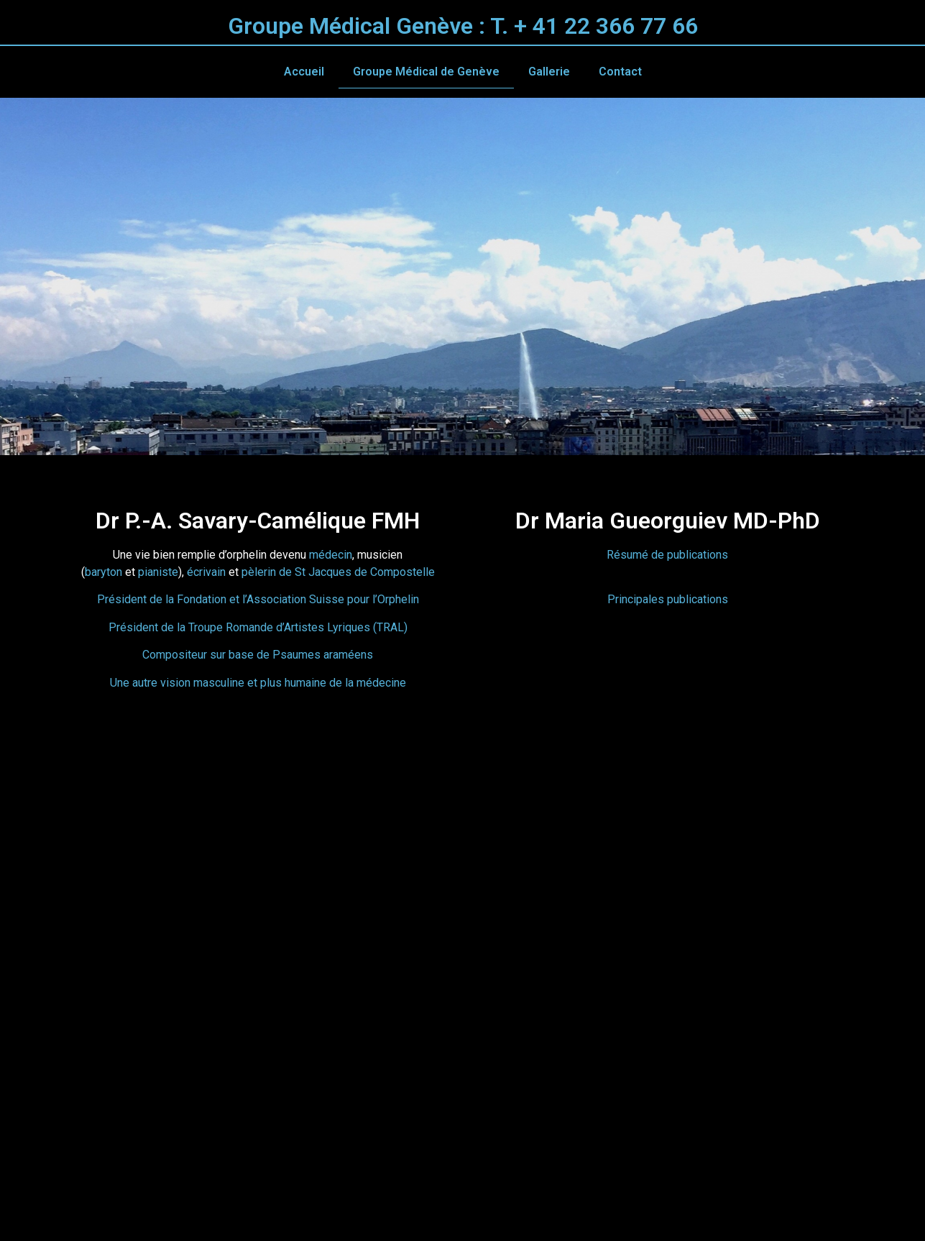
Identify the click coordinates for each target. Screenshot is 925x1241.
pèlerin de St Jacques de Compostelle (338, 572)
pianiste (158, 572)
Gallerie (549, 71)
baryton (105, 572)
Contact (620, 71)
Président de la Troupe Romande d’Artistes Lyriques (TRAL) (258, 627)
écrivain (206, 572)
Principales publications (667, 599)
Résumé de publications (667, 555)
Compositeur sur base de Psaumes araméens (257, 654)
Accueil (304, 71)
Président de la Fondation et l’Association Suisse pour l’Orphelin (258, 599)
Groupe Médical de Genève (426, 71)
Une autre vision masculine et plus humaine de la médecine (258, 683)
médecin (330, 555)
